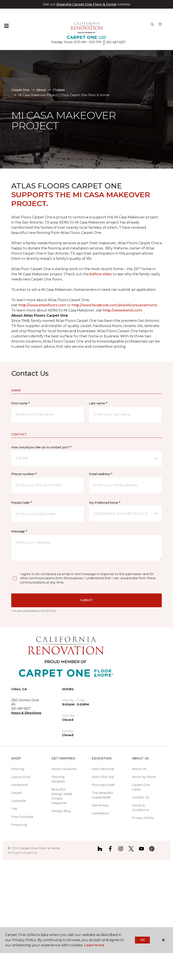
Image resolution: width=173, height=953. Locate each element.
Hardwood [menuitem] (19, 785)
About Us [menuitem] (139, 769)
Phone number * (24, 474)
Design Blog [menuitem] (61, 811)
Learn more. (94, 945)
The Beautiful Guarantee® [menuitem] (102, 795)
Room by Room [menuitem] (144, 777)
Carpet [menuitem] (16, 793)
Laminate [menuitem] (18, 801)
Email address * (100, 474)
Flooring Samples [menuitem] (58, 779)
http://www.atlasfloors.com (42, 305)
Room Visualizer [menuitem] (64, 769)
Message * (19, 531)
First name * (20, 403)
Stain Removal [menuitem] (103, 769)
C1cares (59, 90)
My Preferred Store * (104, 502)
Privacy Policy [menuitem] (143, 818)
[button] (152, 25)
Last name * (98, 403)
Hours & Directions (26, 713)
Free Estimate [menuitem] (22, 817)
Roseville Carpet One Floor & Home (86, 4)
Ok (142, 940)
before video (101, 274)
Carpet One (20, 90)
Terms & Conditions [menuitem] (140, 807)
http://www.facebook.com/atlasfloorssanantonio (114, 305)
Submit (86, 600)
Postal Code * (21, 502)
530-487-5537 (116, 42)
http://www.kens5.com (122, 310)
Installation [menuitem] (100, 813)
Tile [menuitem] (14, 809)
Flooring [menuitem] (17, 769)
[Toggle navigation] (6, 26)
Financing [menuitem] (19, 825)
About (41, 90)
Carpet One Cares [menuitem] (141, 787)
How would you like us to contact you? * (41, 447)
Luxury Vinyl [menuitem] (20, 777)
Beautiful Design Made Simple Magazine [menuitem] (61, 796)
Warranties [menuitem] (100, 805)
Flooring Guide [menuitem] (103, 785)
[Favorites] (160, 25)
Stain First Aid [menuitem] (103, 777)
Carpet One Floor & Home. (40, 848)
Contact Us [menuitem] (140, 797)
